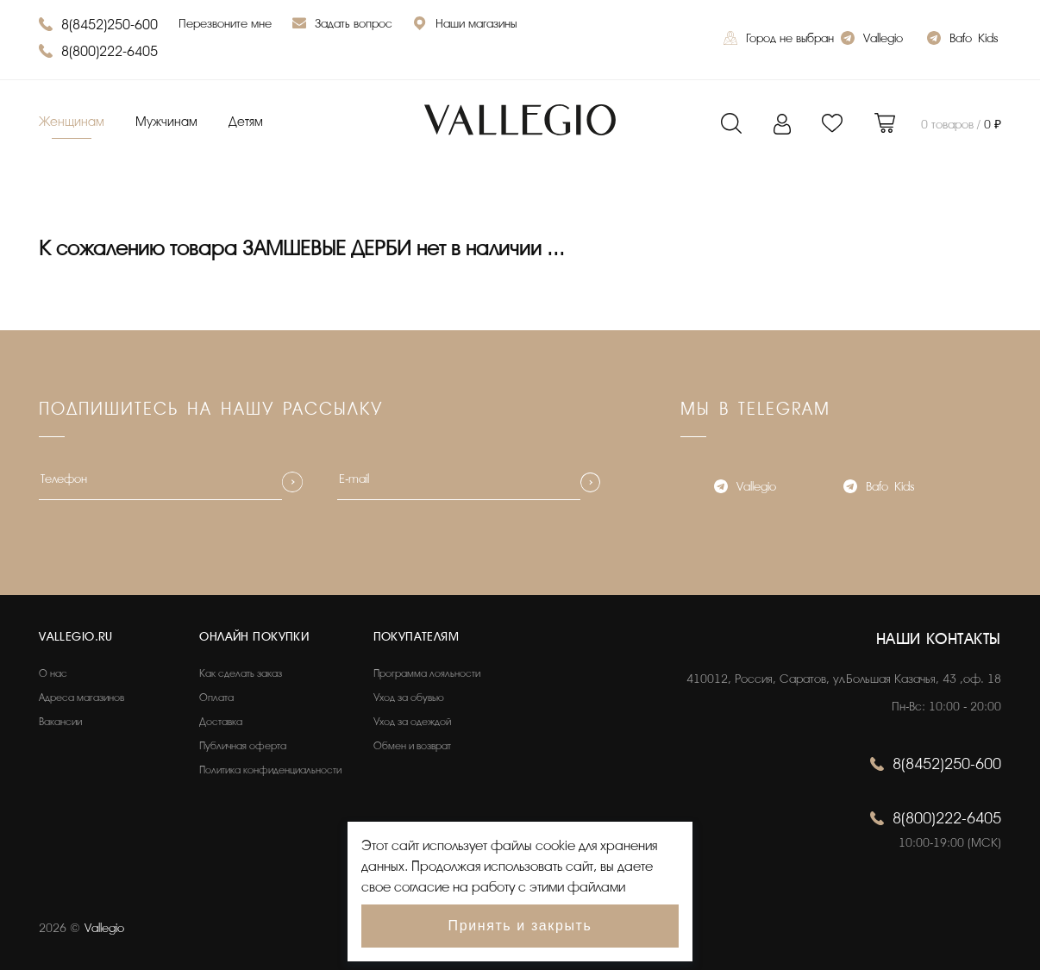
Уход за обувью (408, 698)
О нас (53, 673)
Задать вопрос (342, 25)
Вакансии (60, 722)
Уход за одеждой (412, 722)
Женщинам (71, 122)
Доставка (220, 722)
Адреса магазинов (81, 698)
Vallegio (872, 40)
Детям (246, 122)
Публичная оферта (242, 746)
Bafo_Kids (962, 40)
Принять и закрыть (520, 925)
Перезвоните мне (225, 23)
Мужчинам (166, 122)
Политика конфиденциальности (270, 770)
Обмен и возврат (412, 746)
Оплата (216, 698)
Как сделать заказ (240, 673)
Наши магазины (465, 25)
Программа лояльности (426, 673)
